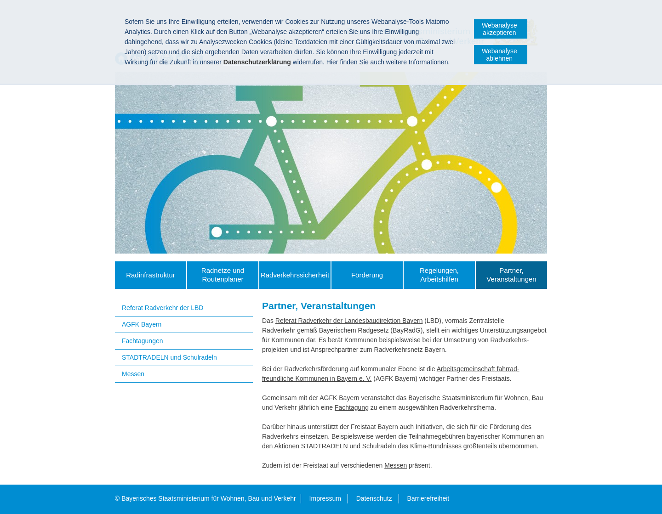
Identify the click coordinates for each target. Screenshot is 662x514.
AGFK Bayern (141, 324)
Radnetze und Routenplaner (222, 274)
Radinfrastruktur (150, 275)
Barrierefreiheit (428, 498)
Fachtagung (352, 407)
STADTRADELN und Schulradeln (169, 357)
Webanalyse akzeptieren (499, 29)
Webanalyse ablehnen (499, 54)
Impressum (325, 498)
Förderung (367, 275)
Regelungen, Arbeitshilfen (439, 274)
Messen (133, 374)
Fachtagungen (142, 341)
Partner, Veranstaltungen (511, 274)
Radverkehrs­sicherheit (295, 275)
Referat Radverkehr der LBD (162, 307)
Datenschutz (374, 498)
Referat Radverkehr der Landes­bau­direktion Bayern (349, 320)
